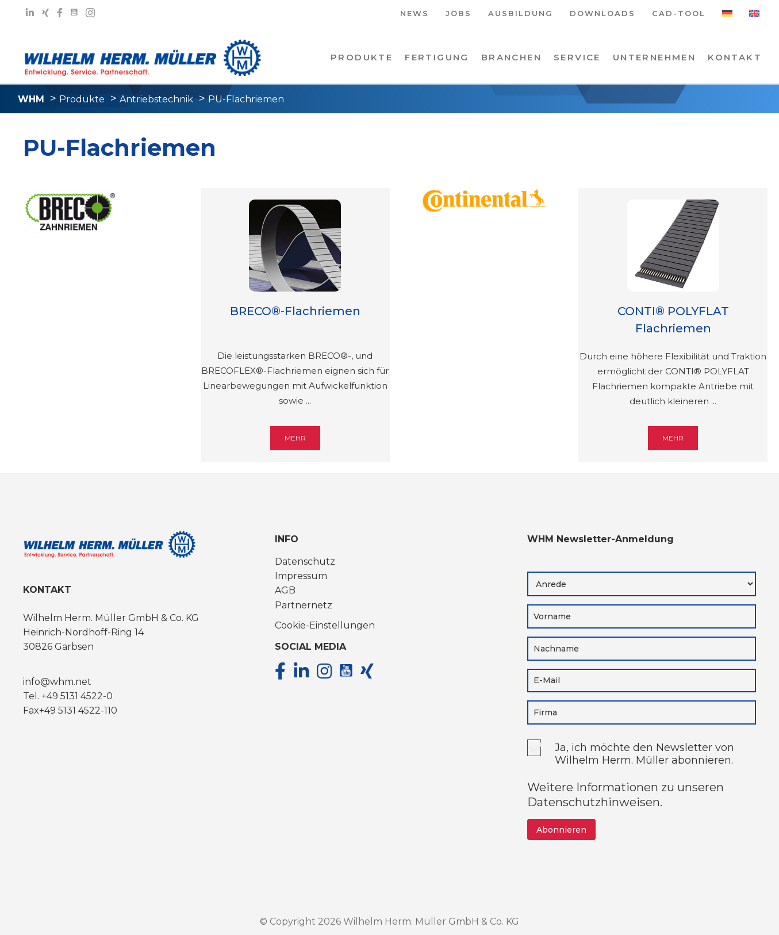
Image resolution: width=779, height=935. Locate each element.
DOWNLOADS (602, 14)
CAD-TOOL (678, 14)
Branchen (511, 57)
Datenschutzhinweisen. (594, 802)
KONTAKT (735, 57)
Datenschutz (305, 561)
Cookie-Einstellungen (325, 625)
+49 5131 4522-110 (78, 710)
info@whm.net (57, 681)
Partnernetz (303, 605)
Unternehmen (654, 57)
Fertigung (437, 57)
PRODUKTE (362, 57)
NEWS (414, 14)
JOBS (458, 14)
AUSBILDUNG (520, 14)
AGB (285, 590)
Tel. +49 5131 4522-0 (68, 696)
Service (577, 57)
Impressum (301, 575)
